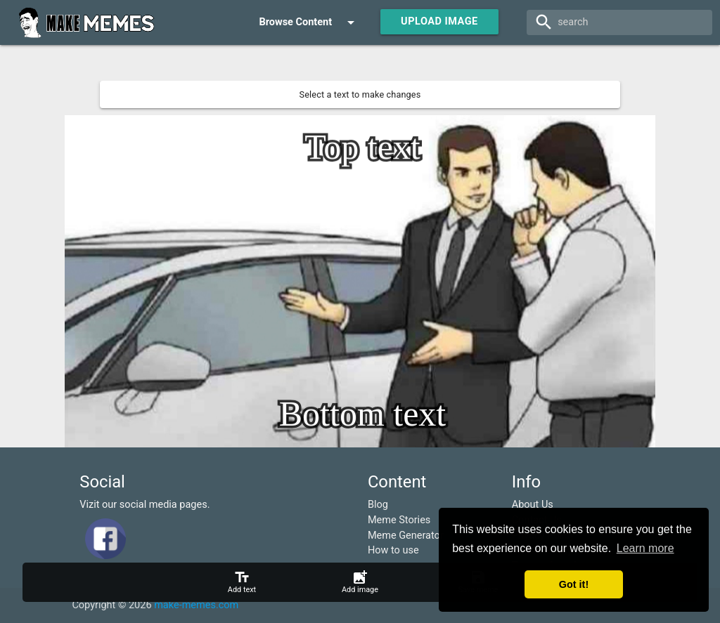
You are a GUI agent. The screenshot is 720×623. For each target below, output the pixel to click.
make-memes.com (196, 605)
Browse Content (309, 22)
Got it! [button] (574, 584)
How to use (393, 550)
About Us (532, 505)
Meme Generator (406, 536)
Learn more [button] (645, 548)
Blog (378, 505)
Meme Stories (399, 520)
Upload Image (439, 21)
